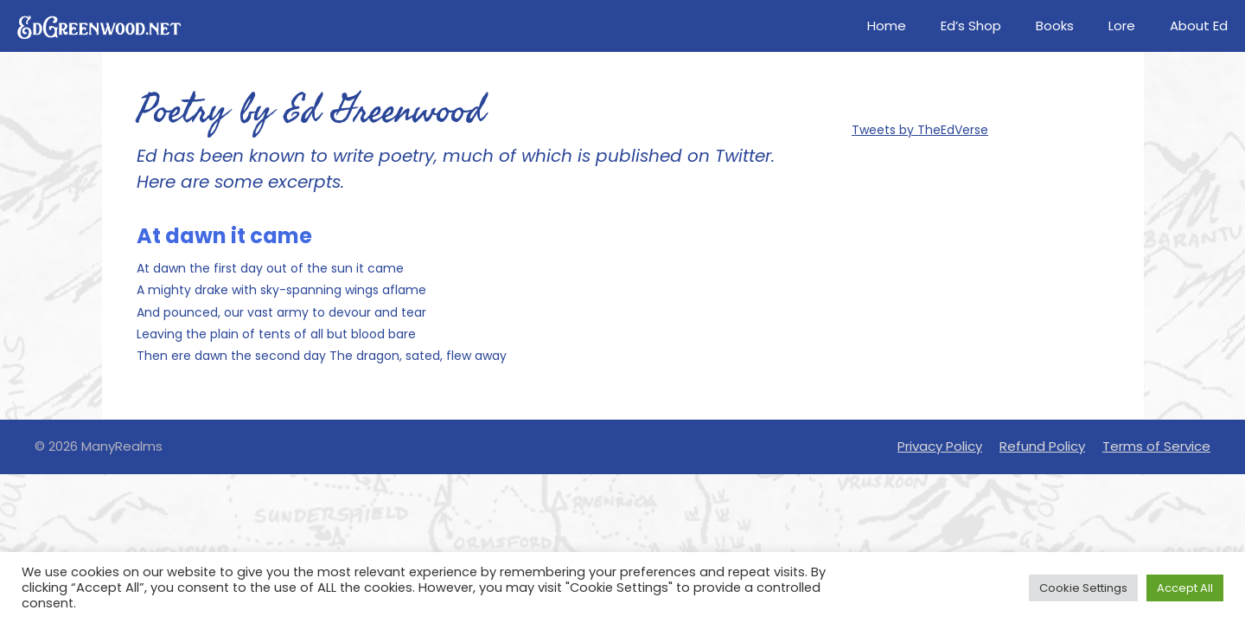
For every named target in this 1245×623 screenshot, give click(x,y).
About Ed (1199, 25)
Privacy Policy (939, 446)
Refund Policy (1042, 446)
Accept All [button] (1185, 588)
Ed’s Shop (971, 25)
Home (886, 25)
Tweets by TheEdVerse (920, 129)
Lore (1121, 25)
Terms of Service (1156, 446)
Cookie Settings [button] (1083, 588)
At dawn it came (224, 236)
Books (1055, 25)
